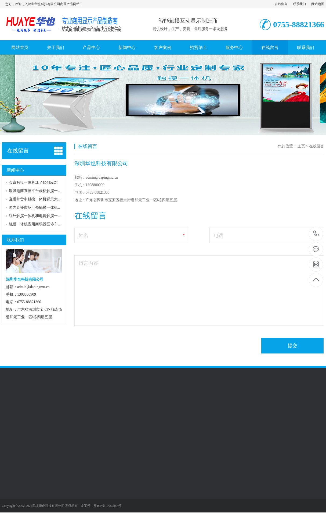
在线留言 (281, 4)
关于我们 (55, 47)
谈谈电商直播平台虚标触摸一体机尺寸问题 (44, 191)
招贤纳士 (198, 47)
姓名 (83, 235)
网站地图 (317, 4)
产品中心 (91, 47)
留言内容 (88, 263)
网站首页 (19, 47)
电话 (218, 235)
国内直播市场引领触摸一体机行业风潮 (41, 208)
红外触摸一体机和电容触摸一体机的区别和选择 (48, 216)
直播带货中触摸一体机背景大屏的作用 (41, 199)
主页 (301, 146)
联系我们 (299, 4)
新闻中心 (127, 47)
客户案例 (162, 47)
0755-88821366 (316, 234)
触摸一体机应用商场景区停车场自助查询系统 (46, 224)
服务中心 (234, 47)
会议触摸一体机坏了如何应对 (33, 183)
